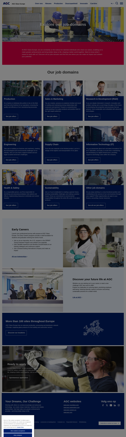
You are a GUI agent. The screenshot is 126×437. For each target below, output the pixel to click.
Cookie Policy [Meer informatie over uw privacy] (20, 435)
